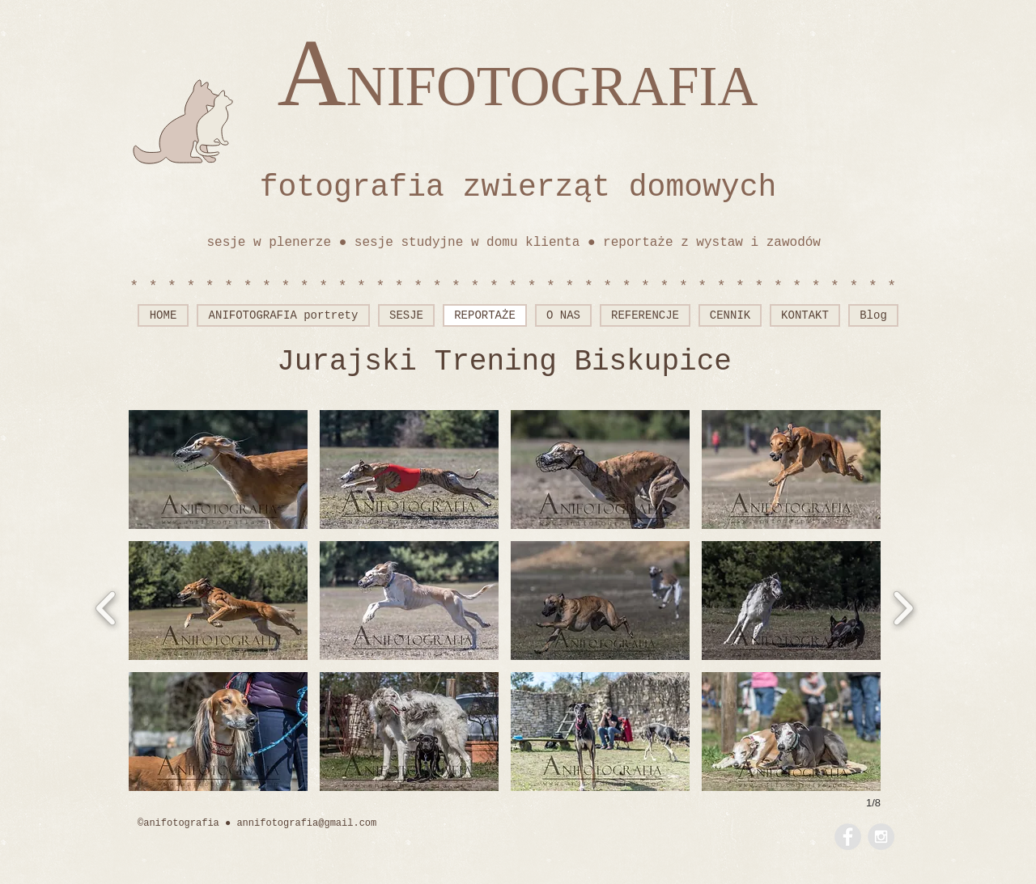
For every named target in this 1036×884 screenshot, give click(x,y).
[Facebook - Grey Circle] (847, 836)
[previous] (106, 606)
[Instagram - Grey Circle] (881, 836)
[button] (218, 469)
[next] (903, 606)
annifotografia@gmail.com (306, 823)
